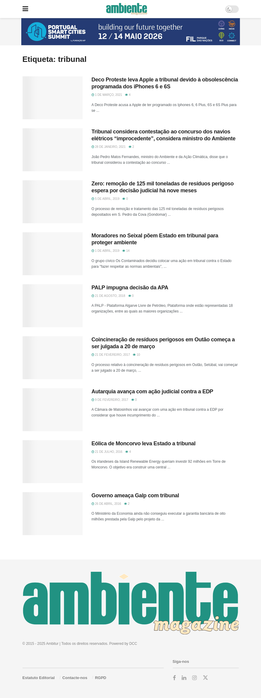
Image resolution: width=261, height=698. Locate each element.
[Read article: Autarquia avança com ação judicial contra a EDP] (53, 409)
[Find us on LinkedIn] (184, 678)
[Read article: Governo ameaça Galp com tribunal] (53, 513)
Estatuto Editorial (39, 677)
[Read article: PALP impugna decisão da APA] (53, 305)
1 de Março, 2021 (107, 94)
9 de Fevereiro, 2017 (110, 399)
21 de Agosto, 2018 (108, 295)
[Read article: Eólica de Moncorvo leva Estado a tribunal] (53, 461)
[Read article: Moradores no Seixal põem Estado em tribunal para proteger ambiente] (53, 253)
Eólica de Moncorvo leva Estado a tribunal (144, 443)
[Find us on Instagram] (194, 678)
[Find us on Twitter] (205, 677)
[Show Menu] (25, 9)
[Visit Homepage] (126, 9)
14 (125, 250)
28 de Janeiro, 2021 (109, 146)
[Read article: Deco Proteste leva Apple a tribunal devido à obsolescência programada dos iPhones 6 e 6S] (53, 97)
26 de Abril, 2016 (106, 503)
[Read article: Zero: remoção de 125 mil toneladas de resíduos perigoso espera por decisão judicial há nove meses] (53, 201)
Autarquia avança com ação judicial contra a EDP (152, 392)
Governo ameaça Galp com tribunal (135, 495)
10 (136, 354)
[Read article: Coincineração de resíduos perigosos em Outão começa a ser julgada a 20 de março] (53, 357)
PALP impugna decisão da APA (130, 288)
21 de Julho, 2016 (107, 451)
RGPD (100, 677)
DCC (133, 644)
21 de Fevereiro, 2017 (111, 354)
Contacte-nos (74, 677)
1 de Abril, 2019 (106, 250)
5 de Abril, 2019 (106, 198)
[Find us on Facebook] (174, 678)
